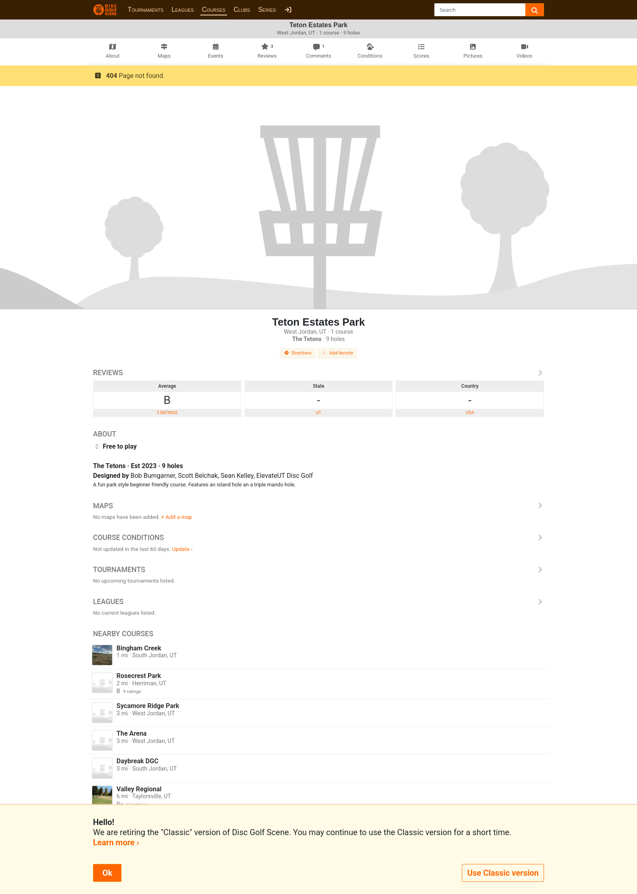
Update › (182, 549)
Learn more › (116, 842)
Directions (298, 353)
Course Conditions (318, 537)
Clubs (242, 9)
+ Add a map (176, 517)
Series (267, 9)
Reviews (318, 373)
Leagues (182, 9)
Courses (213, 9)
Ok (107, 873)
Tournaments (145, 9)
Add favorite (337, 353)
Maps (318, 506)
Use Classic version (503, 873)
